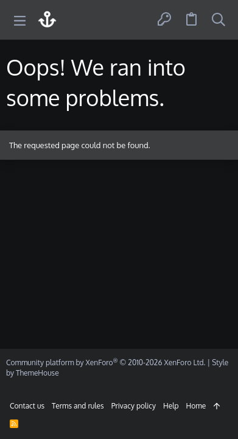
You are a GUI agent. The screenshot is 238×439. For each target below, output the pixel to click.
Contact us (27, 405)
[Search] (218, 19)
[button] (19, 19)
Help (171, 405)
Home (196, 405)
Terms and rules (78, 405)
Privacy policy (133, 405)
